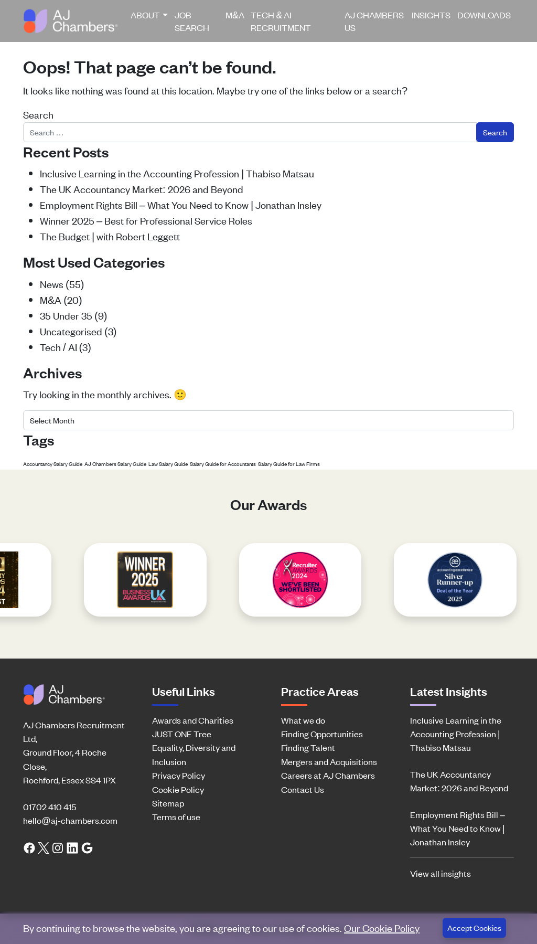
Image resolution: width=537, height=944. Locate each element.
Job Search (192, 21)
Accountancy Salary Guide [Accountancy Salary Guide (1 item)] (52, 463)
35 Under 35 (66, 315)
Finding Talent (308, 747)
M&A (234, 14)
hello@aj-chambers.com (70, 820)
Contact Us (302, 789)
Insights (431, 14)
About (145, 14)
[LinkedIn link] (72, 847)
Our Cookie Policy (382, 927)
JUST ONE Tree (181, 733)
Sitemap (168, 803)
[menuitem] (149, 21)
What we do (303, 720)
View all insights (440, 873)
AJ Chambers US (374, 21)
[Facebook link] (29, 847)
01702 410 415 (49, 806)
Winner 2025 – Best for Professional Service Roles (146, 220)
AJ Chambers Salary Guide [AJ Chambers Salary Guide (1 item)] (115, 463)
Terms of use (176, 816)
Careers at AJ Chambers (328, 775)
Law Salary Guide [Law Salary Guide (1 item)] (168, 463)
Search (38, 114)
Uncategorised (71, 330)
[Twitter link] (43, 847)
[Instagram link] (57, 847)
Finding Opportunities (322, 733)
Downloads (484, 14)
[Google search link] (87, 847)
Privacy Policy (178, 775)
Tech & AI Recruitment (281, 21)
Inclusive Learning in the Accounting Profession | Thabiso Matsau (177, 172)
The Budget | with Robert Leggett (110, 235)
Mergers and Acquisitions (329, 761)
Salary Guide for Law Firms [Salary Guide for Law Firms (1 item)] (289, 463)
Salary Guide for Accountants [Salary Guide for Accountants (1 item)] (223, 463)
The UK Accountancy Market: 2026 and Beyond (141, 188)
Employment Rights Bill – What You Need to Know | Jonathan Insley (180, 204)
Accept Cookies (474, 927)
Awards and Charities (192, 720)
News (51, 283)
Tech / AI (58, 346)
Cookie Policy (178, 789)
